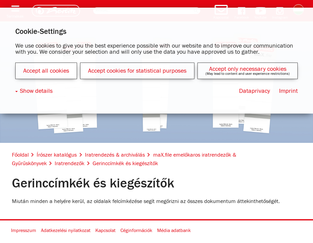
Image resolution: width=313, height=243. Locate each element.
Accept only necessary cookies (247, 69)
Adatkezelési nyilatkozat (65, 230)
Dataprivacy (254, 91)
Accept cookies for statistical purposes (137, 71)
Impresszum (23, 230)
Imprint (288, 91)
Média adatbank (174, 230)
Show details (36, 91)
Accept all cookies (46, 71)
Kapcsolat (105, 230)
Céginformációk (136, 230)
